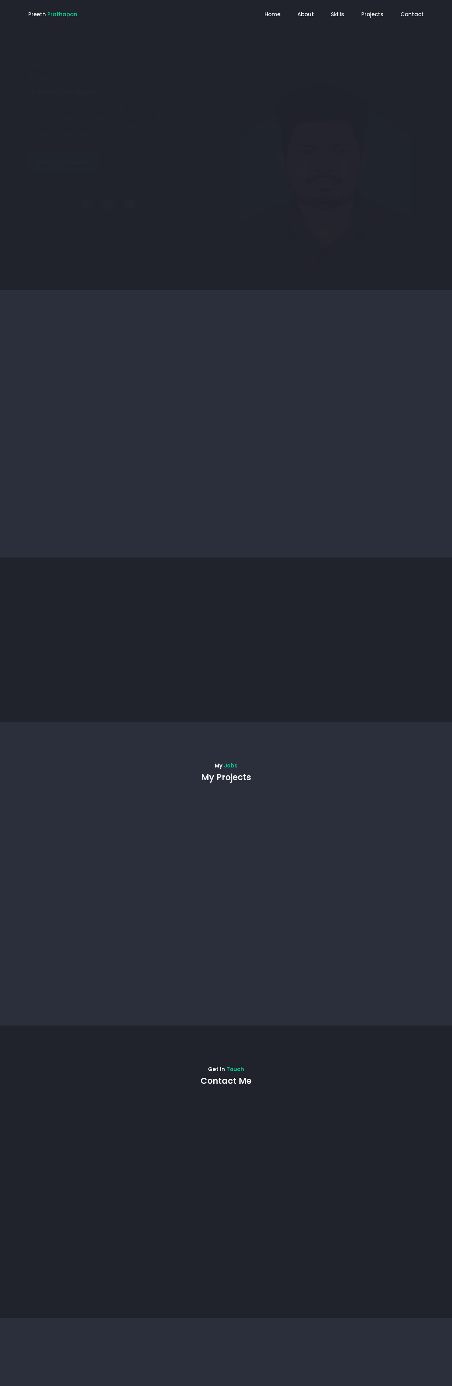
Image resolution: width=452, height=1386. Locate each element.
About (305, 14)
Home (272, 14)
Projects (372, 14)
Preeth (52, 14)
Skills (337, 14)
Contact (412, 14)
